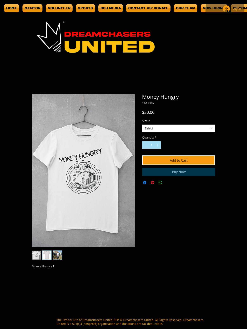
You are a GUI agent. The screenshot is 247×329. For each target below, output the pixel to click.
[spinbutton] (151, 145)
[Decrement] (145, 145)
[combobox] (178, 128)
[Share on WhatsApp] (160, 182)
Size (146, 121)
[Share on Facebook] (144, 182)
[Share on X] (168, 182)
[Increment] (157, 145)
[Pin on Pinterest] (152, 182)
